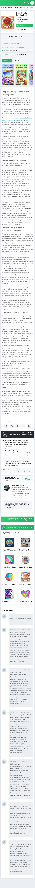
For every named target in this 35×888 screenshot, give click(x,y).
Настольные (20, 47)
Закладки (21, 29)
